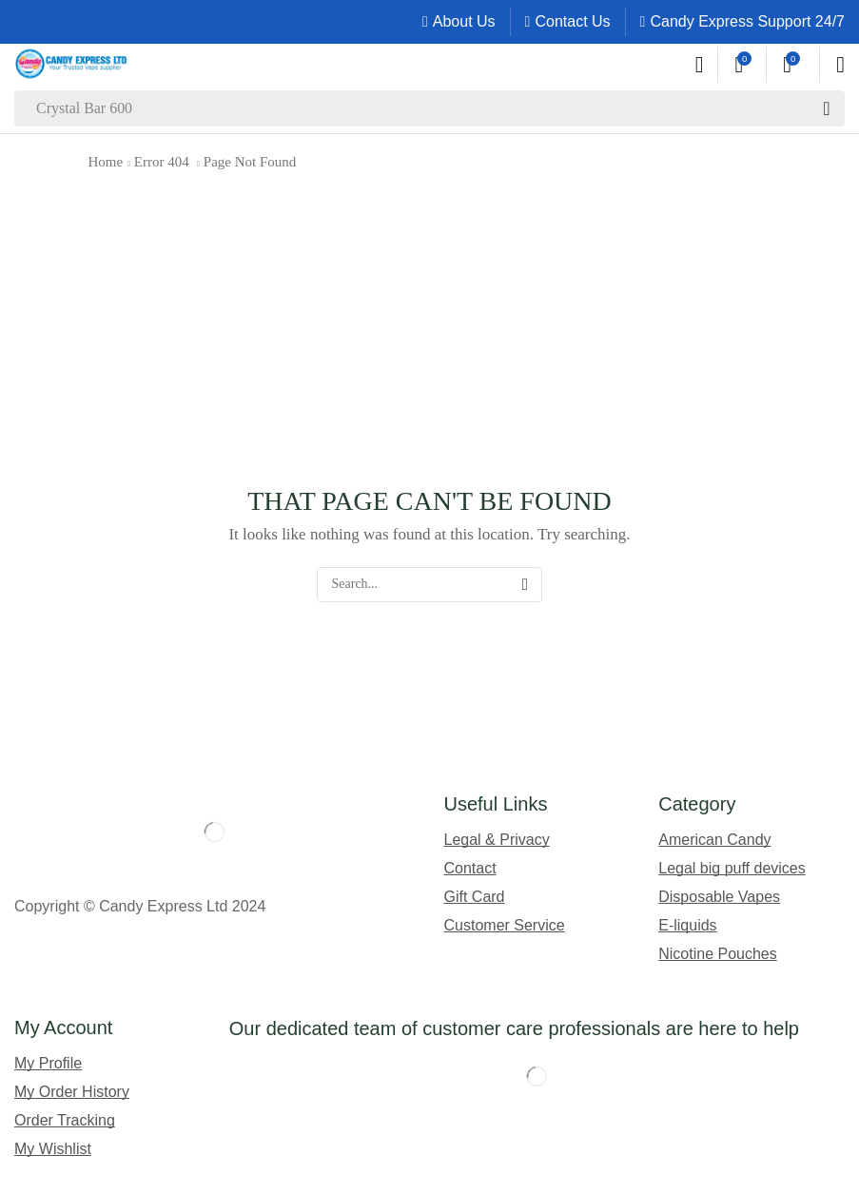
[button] (699, 65)
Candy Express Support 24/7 (747, 21)
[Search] (827, 108)
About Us (464, 21)
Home (106, 161)
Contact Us (572, 21)
